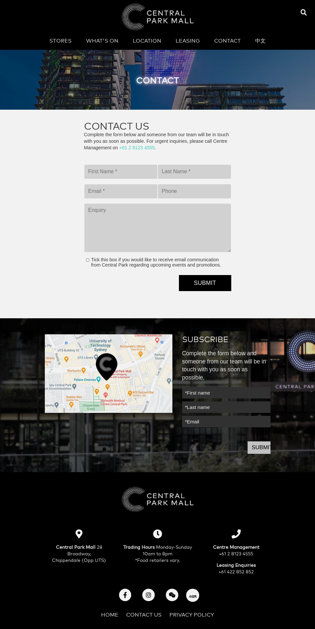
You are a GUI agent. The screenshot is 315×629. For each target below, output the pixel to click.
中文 (260, 40)
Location (147, 40)
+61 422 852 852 (236, 571)
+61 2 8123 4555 (137, 147)
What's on (102, 40)
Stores (60, 40)
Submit (261, 447)
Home (109, 614)
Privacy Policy (191, 614)
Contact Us (144, 614)
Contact (227, 40)
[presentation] (134, 288)
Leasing (188, 40)
